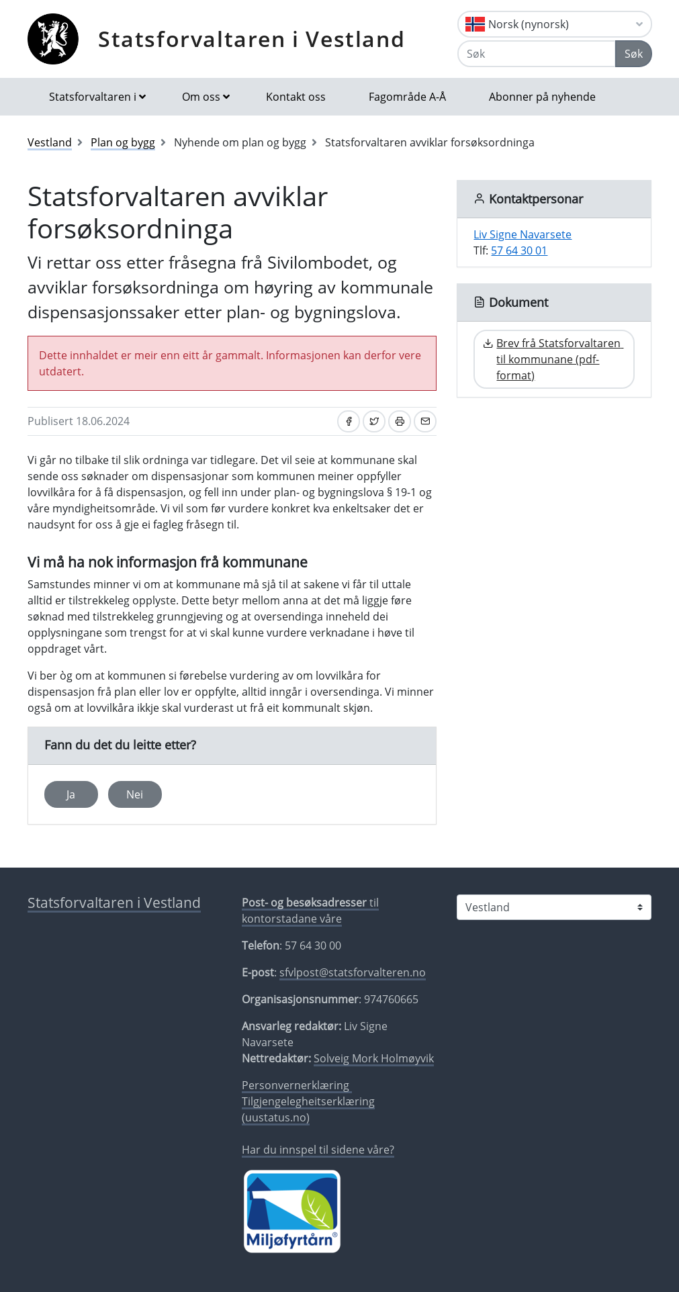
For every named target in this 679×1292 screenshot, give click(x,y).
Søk (634, 53)
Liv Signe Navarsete (522, 234)
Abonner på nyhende (542, 96)
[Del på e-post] (425, 421)
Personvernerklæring (297, 1085)
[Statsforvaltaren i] (554, 907)
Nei (134, 794)
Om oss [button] (201, 96)
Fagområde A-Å (407, 96)
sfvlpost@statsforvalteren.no (352, 972)
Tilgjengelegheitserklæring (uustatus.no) (308, 1109)
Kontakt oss (296, 96)
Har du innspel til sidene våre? (318, 1149)
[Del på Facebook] (348, 421)
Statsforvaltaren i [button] (92, 96)
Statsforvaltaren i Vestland (251, 38)
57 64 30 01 (519, 250)
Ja (70, 794)
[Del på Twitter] (374, 421)
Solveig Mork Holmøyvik (374, 1058)
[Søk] (536, 53)
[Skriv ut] (399, 421)
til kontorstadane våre (310, 910)
